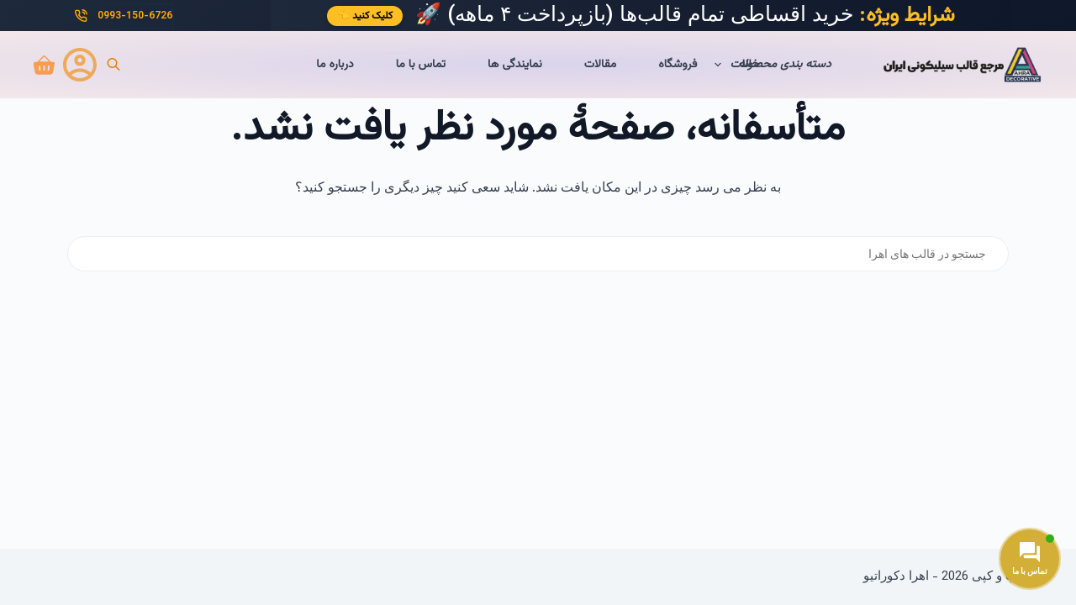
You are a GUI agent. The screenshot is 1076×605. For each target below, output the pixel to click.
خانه (749, 64)
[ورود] (80, 65)
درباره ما (334, 64)
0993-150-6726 (123, 16)
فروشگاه (677, 64)
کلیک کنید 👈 (365, 16)
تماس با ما (421, 64)
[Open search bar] (113, 65)
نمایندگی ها (515, 64)
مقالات (600, 64)
